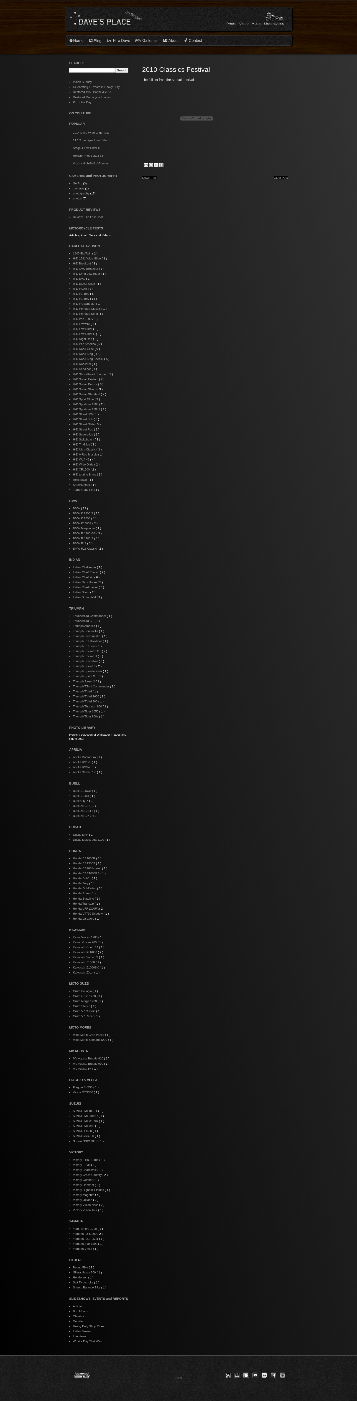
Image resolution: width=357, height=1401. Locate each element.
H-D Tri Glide (82, 444)
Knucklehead (82, 484)
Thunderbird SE (83, 621)
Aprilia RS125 (82, 762)
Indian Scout (81, 592)
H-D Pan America (85, 344)
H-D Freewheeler (84, 303)
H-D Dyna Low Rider (87, 273)
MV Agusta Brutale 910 (88, 1058)
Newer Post (149, 177)
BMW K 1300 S (83, 513)
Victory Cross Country (87, 1175)
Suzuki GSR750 (84, 1136)
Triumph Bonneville (86, 631)
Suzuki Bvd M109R (86, 1121)
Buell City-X (81, 800)
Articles (78, 1306)
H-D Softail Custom (86, 379)
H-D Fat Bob (81, 293)
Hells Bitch (80, 479)
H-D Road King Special (88, 359)
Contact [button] (195, 40)
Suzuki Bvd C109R (86, 1116)
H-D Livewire (82, 324)
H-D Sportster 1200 (86, 404)
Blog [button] (97, 41)
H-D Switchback (84, 439)
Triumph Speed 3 (84, 666)
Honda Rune (81, 893)
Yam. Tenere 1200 (85, 1228)
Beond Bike (81, 1267)
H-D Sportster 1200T (87, 409)
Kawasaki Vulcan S (86, 957)
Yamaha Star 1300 (85, 1243)
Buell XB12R (81, 805)
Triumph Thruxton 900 (88, 706)
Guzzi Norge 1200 (85, 1001)
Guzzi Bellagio (83, 991)
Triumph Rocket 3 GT (87, 651)
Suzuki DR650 (83, 1131)
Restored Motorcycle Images (91, 97)
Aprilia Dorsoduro (85, 757)
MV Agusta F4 (82, 1068)
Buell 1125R (81, 795)
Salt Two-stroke (83, 1282)
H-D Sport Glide (83, 399)
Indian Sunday (82, 82)
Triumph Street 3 (84, 681)
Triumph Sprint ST (85, 676)
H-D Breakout (82, 263)
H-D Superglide (83, 434)
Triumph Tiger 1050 (86, 711)
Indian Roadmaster (86, 587)
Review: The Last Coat (88, 217)
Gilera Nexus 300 (85, 1272)
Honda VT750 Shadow (88, 913)
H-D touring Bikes (85, 474)
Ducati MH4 (81, 834)
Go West (78, 1321)
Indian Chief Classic (86, 572)
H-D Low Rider (83, 329)
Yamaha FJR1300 (85, 1233)
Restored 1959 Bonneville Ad (92, 92)
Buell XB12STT (83, 810)
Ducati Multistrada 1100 (89, 839)
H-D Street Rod (83, 429)
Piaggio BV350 (83, 1087)
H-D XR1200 (81, 469)
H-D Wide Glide (83, 464)
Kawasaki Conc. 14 (86, 947)
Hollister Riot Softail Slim (89, 155)
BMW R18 (80, 543)
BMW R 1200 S (83, 538)
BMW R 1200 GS (84, 533)
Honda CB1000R (84, 858)
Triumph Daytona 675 (87, 636)
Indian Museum (83, 1331)
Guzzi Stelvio (82, 1006)
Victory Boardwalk (85, 1170)
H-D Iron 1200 (82, 319)
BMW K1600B (82, 523)
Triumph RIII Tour (84, 646)
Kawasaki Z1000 (84, 962)
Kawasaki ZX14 (83, 972)
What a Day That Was (87, 1341)
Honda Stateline (84, 898)
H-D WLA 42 (81, 459)
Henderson (80, 1277)
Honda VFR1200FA (86, 908)
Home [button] (78, 40)
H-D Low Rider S (84, 334)
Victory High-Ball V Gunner (90, 163)
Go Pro (77, 183)
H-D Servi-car (82, 369)
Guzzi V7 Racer (83, 1016)
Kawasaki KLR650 (85, 952)
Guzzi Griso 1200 (85, 996)
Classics (78, 1316)
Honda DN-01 (82, 878)
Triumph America (84, 626)
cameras (78, 188)
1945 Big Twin (82, 253)
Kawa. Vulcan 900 (85, 942)
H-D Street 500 (83, 414)
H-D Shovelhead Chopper (90, 374)
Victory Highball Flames (89, 1190)
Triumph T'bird (82, 691)
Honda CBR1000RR (86, 873)
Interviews (79, 1336)
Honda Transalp (83, 903)
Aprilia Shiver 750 (85, 772)
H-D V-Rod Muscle (85, 454)
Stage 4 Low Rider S (86, 148)
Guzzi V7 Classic (84, 1011)
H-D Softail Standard (87, 394)
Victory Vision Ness (86, 1205)
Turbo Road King (84, 489)
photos (77, 198)
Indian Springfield (85, 597)
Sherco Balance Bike (87, 1287)
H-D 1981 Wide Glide (87, 258)
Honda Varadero (84, 918)
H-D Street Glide (84, 424)
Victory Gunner (83, 1180)
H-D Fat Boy (81, 298)
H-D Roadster (82, 364)
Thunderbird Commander (90, 616)
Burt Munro (80, 1311)
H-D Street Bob (83, 419)
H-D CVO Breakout (86, 268)
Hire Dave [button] (118, 40)
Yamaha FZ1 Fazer (86, 1238)
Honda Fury (81, 883)
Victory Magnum (84, 1195)
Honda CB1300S (84, 863)
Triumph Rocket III (85, 656)
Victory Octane (83, 1200)
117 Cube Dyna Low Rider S (91, 140)
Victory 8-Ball (82, 1165)
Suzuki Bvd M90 (84, 1126)
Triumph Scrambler (86, 661)
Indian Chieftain (83, 577)
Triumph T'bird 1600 (86, 696)
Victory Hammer (84, 1185)
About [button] (173, 40)
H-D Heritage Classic (87, 308)
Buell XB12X (81, 815)
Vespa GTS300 (83, 1092)
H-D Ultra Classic (84, 449)
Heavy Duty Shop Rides (88, 1326)
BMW (77, 508)
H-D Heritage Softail (86, 313)
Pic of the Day (82, 102)
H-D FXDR (80, 288)
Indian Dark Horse (85, 582)
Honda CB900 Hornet (87, 868)
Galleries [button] (150, 40)
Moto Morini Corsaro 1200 (90, 1039)
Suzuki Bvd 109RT (85, 1111)
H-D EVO (79, 278)
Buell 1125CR (82, 790)
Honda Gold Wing (85, 888)
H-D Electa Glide (84, 283)
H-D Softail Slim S (85, 389)
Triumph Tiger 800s (86, 716)
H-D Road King (83, 354)
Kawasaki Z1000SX (86, 967)
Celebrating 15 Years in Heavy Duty (96, 87)
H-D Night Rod (83, 339)
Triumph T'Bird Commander (91, 686)
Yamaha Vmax (83, 1248)
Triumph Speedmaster (88, 671)
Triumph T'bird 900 (85, 701)
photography (81, 193)
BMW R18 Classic (85, 548)
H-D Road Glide (83, 349)
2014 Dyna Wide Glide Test (91, 132)
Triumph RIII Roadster (88, 641)
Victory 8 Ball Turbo (86, 1160)
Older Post (281, 177)
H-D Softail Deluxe (85, 384)
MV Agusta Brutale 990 (88, 1063)
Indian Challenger (85, 567)
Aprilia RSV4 (81, 767)
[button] (228, 1375)
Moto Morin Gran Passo (89, 1034)
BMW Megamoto (84, 528)
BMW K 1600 (82, 518)
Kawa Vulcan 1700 (85, 937)
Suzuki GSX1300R (85, 1141)
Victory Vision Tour (85, 1210)
